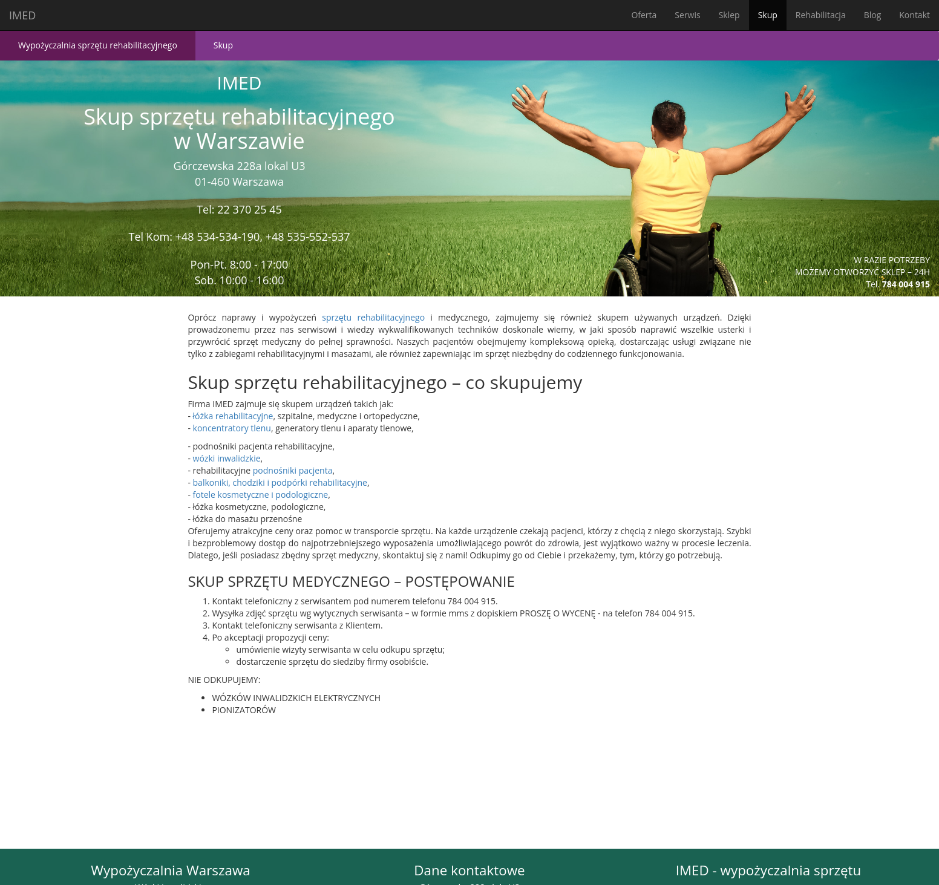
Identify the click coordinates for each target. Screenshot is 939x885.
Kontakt (914, 15)
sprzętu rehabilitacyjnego (373, 317)
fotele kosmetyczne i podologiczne (261, 494)
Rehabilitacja (821, 15)
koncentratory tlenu (232, 428)
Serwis (687, 15)
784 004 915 (906, 284)
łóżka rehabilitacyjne (233, 416)
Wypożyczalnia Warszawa (170, 870)
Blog (873, 15)
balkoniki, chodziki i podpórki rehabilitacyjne (280, 482)
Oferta (643, 15)
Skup (767, 15)
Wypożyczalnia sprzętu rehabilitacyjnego (97, 45)
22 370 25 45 (249, 209)
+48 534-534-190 (217, 236)
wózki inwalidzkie (227, 458)
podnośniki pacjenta (293, 470)
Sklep (729, 15)
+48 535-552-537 (308, 236)
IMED (22, 15)
